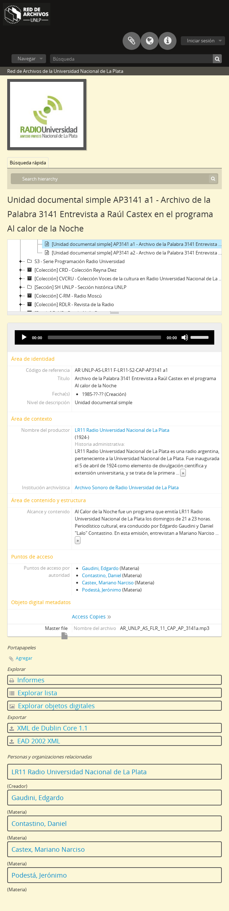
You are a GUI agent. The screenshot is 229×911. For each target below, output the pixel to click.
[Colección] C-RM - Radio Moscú (63, 295)
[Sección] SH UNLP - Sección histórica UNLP (76, 287)
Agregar (24, 658)
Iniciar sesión (201, 40)
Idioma (150, 41)
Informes (27, 680)
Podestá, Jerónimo (101, 590)
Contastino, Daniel (101, 575)
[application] (114, 337)
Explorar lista (33, 692)
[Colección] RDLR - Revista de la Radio (69, 304)
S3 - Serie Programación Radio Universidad (75, 261)
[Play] (24, 337)
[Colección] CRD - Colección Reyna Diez (70, 270)
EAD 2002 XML (34, 741)
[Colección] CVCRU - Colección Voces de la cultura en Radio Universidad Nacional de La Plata (125, 278)
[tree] (114, 276)
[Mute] (184, 337)
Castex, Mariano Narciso (108, 582)
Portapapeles (132, 41)
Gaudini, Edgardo (100, 568)
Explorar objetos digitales (52, 705)
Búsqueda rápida (28, 162)
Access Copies (89, 616)
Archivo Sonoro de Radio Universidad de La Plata (127, 487)
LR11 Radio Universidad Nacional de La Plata (122, 430)
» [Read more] (183, 472)
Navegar (27, 58)
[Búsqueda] (136, 58)
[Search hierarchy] (114, 178)
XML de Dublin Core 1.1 (48, 728)
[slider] (104, 337)
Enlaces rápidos (168, 41)
